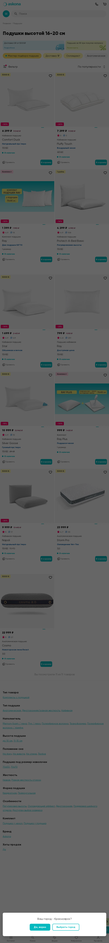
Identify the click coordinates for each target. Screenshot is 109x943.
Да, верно (40, 927)
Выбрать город (65, 927)
